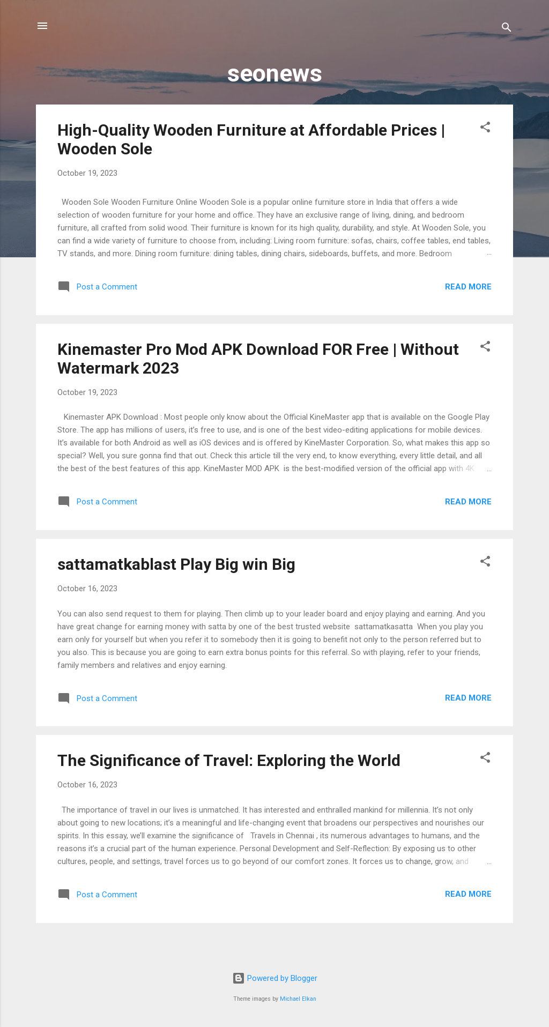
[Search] (506, 29)
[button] (485, 129)
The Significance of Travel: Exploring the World (228, 760)
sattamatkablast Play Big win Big (176, 564)
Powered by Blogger (274, 978)
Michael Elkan (298, 998)
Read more (468, 287)
